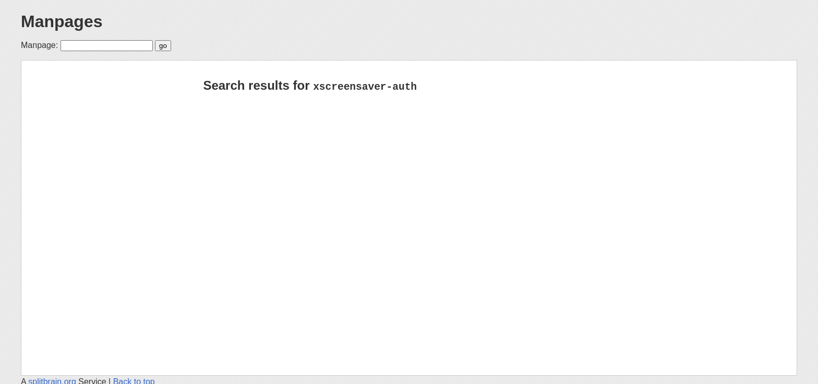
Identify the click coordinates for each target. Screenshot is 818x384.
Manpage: (39, 45)
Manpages (61, 21)
